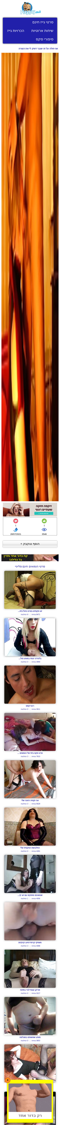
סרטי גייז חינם (42, 22)
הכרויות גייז (15, 31)
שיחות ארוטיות (42, 31)
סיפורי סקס (44, 39)
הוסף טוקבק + (30, 543)
